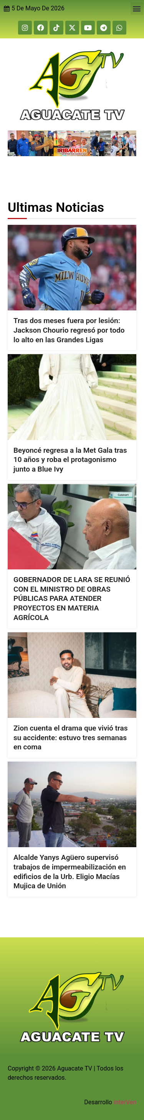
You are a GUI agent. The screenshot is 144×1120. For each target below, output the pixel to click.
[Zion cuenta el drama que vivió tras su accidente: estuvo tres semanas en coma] (72, 675)
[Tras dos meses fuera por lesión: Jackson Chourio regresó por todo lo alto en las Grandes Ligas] (72, 267)
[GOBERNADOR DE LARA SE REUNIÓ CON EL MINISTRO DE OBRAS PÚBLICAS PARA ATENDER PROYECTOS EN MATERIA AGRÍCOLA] (72, 526)
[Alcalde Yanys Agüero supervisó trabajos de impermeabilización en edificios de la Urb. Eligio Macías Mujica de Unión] (72, 804)
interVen (125, 1102)
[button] (137, 8)
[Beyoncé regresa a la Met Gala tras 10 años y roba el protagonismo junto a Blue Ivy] (72, 397)
